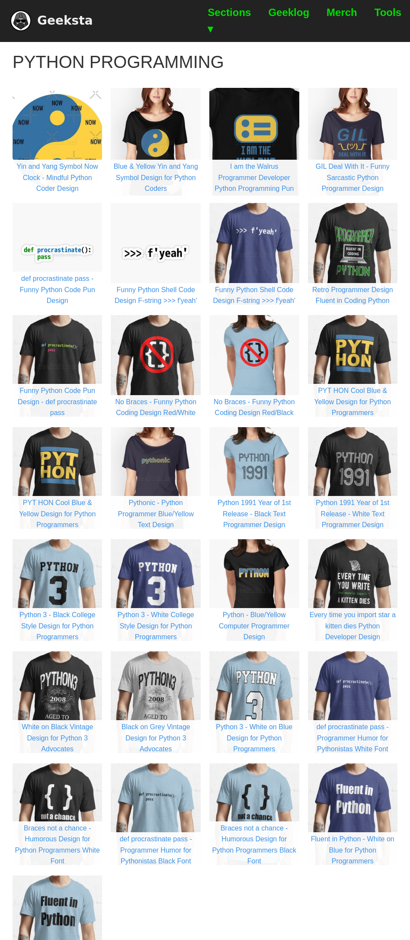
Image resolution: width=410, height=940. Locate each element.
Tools (388, 12)
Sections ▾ (229, 20)
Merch (342, 12)
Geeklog (288, 12)
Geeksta (51, 20)
